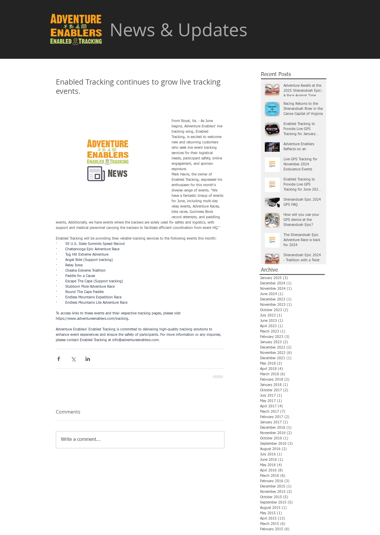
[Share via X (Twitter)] (73, 359)
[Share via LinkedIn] (88, 359)
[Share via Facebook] (58, 359)
